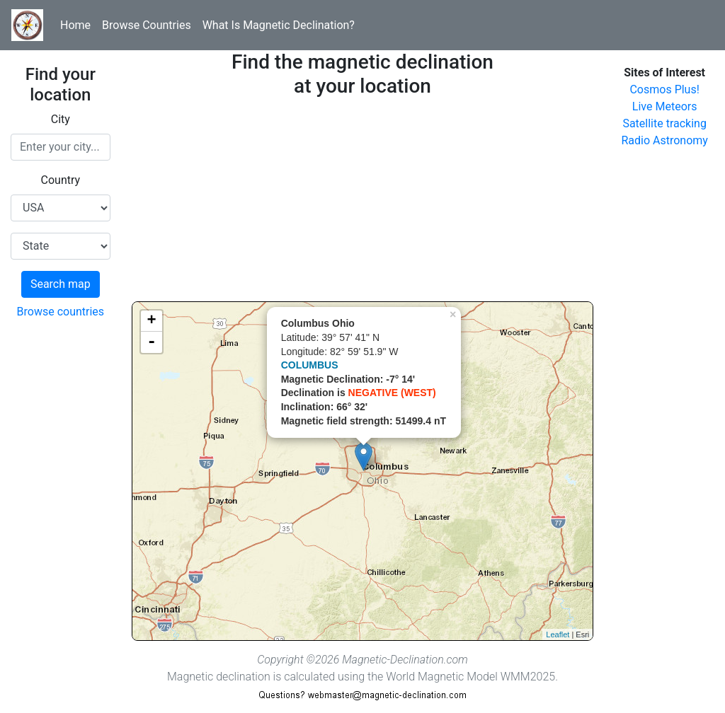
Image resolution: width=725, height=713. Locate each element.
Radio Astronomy (664, 140)
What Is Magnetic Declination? (278, 25)
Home (75, 25)
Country (61, 180)
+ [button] (151, 321)
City (60, 119)
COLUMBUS (309, 365)
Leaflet (557, 634)
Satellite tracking (664, 123)
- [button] (151, 342)
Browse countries (61, 311)
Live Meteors (664, 106)
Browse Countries (146, 25)
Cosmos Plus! (664, 89)
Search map (60, 284)
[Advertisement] (363, 202)
